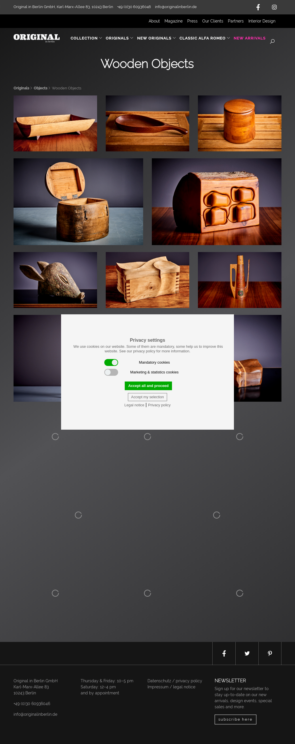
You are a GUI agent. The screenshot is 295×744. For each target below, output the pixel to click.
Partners (236, 21)
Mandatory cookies (137, 362)
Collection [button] (87, 38)
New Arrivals (250, 38)
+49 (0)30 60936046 (32, 703)
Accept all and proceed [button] (148, 386)
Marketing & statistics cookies (141, 372)
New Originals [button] (156, 38)
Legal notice (134, 405)
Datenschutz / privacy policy (175, 681)
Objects (40, 88)
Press (192, 21)
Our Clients (212, 21)
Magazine (173, 21)
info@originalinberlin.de (176, 7)
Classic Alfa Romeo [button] (204, 38)
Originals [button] (120, 38)
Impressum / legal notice (171, 687)
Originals (21, 88)
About (154, 21)
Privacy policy (159, 405)
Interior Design (261, 21)
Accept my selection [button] (147, 397)
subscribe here (235, 719)
